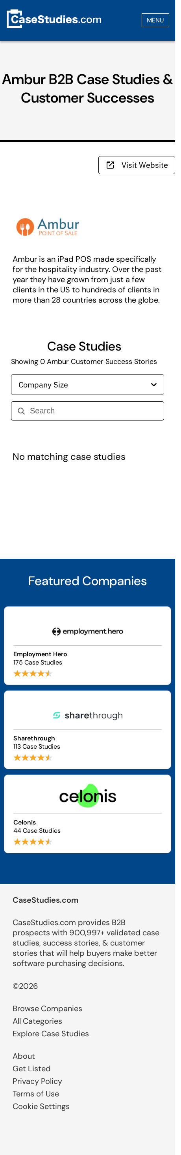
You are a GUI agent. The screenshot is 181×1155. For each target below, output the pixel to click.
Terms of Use (36, 1094)
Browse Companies (47, 1008)
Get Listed (32, 1068)
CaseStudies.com (46, 900)
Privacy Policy (37, 1081)
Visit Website (136, 165)
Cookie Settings (41, 1106)
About (24, 1056)
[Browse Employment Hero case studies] (87, 645)
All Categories (37, 1021)
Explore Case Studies (51, 1033)
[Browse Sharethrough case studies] (87, 729)
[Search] (93, 410)
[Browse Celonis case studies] (87, 814)
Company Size (87, 384)
